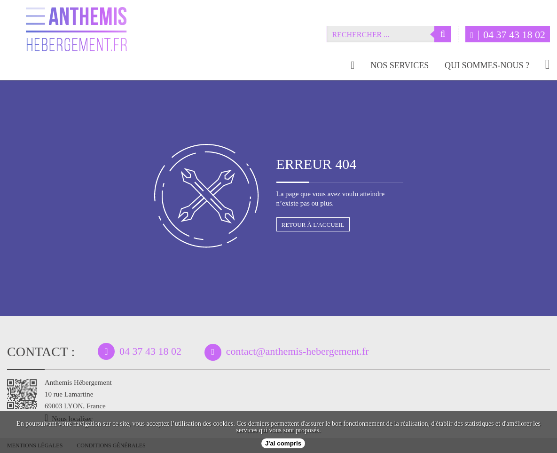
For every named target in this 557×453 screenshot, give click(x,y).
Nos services (399, 65)
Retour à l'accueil (313, 224)
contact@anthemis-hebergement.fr (297, 351)
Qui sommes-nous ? (487, 65)
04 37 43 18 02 (507, 34)
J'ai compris (283, 443)
